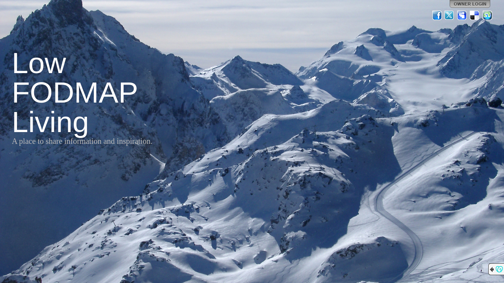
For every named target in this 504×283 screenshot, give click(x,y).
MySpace (462, 15)
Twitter (449, 15)
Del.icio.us (474, 15)
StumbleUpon (487, 15)
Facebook (437, 15)
